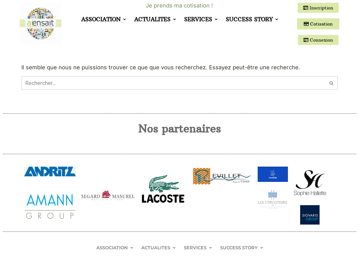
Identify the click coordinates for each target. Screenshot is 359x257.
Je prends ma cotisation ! (179, 5)
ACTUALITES (155, 19)
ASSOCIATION (103, 19)
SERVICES (200, 19)
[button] (103, 19)
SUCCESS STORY (252, 19)
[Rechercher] (173, 83)
